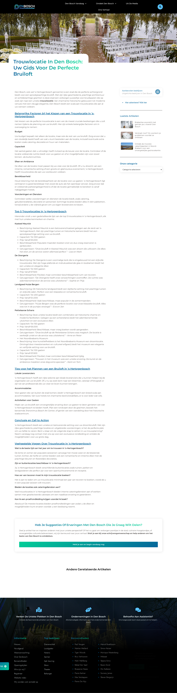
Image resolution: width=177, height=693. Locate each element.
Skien (46, 665)
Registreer (18, 673)
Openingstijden (20, 665)
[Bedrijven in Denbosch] (88, 609)
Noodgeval (18, 648)
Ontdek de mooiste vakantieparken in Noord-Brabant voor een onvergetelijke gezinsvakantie (147, 147)
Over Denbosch (20, 656)
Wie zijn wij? (19, 669)
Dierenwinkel (49, 644)
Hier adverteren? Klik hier (136, 102)
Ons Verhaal (104, 10)
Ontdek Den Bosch (106, 4)
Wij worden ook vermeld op (26, 681)
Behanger (48, 673)
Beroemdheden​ (20, 661)
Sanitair (47, 656)
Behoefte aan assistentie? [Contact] (138, 616)
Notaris (47, 652)
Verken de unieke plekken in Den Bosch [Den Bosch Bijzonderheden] (39, 616)
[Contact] (138, 609)
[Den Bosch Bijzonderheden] (39, 609)
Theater (47, 669)
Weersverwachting (21, 652)
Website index (20, 677)
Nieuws (17, 644)
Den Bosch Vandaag (75, 4)
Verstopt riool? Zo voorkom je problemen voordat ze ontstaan (148, 135)
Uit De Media (132, 3)
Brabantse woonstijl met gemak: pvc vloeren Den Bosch (145, 124)
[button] (160, 6)
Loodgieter (48, 648)
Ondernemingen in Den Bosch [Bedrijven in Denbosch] (88, 616)
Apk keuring (49, 661)
